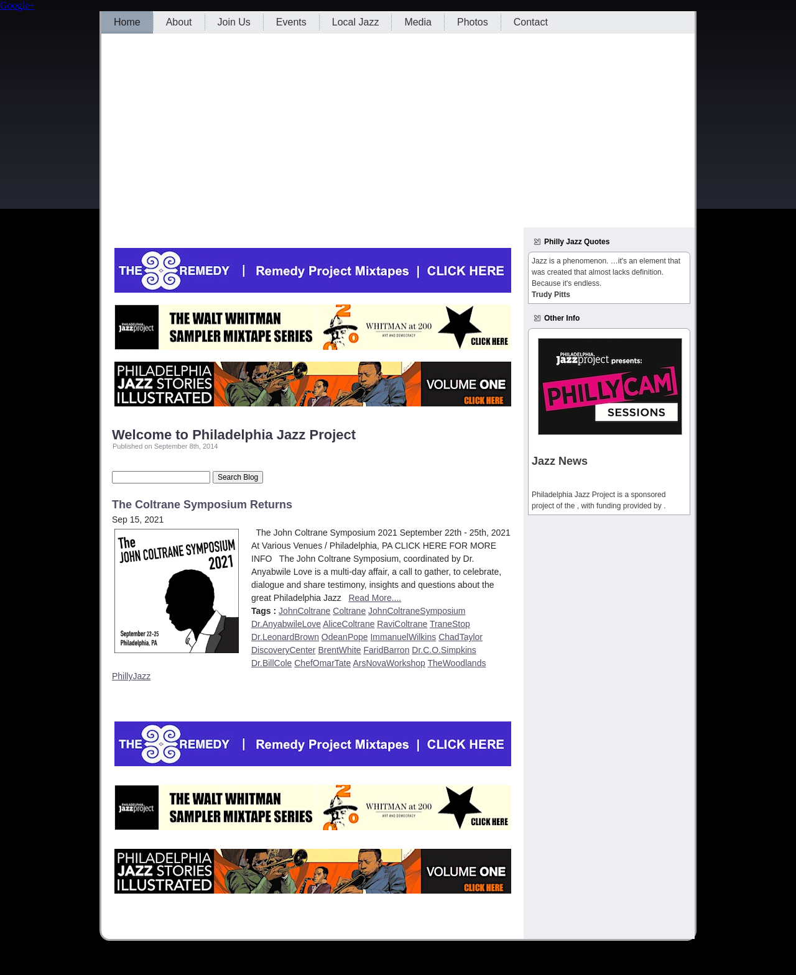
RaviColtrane (402, 624)
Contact (531, 22)
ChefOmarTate (322, 663)
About (179, 22)
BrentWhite (339, 650)
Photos (472, 22)
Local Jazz (355, 22)
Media (418, 22)
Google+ (17, 5)
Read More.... (374, 598)
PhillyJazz (131, 676)
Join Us (234, 22)
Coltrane (349, 611)
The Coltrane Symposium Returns (202, 504)
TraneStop (450, 624)
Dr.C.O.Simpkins (444, 650)
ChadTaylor (460, 637)
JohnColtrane (304, 611)
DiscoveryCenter (283, 650)
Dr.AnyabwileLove (286, 624)
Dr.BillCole (271, 663)
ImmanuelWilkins (403, 637)
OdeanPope (345, 637)
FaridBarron (387, 650)
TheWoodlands (457, 663)
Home (127, 22)
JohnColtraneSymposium (416, 611)
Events (291, 22)
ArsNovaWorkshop (389, 663)
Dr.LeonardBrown (285, 637)
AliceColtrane (348, 624)
